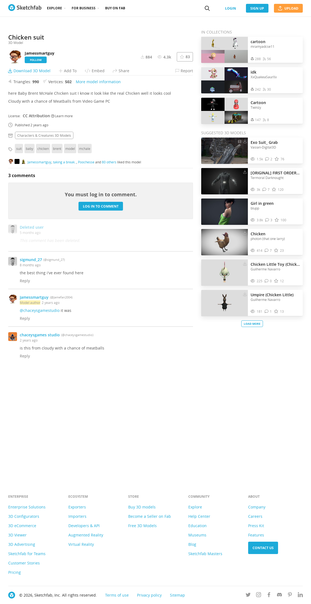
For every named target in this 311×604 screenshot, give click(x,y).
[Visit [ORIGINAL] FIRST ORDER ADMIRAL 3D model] (224, 181)
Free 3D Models (142, 525)
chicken (43, 252)
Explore (54, 8)
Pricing (14, 572)
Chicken (258, 233)
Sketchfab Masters (205, 553)
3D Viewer (17, 535)
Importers (77, 516)
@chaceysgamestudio (40, 413)
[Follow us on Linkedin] (300, 595)
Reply (25, 384)
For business (84, 8)
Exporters (77, 507)
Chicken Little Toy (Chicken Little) (275, 264)
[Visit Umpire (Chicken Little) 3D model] (224, 303)
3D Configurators (23, 516)
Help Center (199, 516)
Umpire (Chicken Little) (272, 294)
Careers (255, 516)
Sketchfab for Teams (27, 553)
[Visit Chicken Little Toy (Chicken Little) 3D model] (224, 272)
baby (29, 252)
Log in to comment (101, 309)
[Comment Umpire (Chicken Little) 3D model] (268, 311)
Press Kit (256, 525)
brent (57, 252)
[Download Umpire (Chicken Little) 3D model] (244, 293)
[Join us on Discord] (279, 595)
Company (256, 507)
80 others (109, 265)
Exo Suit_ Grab (264, 142)
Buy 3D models (142, 507)
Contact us (263, 548)
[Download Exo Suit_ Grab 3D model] (244, 141)
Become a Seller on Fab (149, 516)
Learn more (62, 219)
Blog (192, 544)
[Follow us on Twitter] (248, 595)
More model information (98, 185)
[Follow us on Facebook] (269, 595)
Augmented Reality (85, 535)
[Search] (207, 8)
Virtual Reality (81, 544)
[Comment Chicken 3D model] (268, 250)
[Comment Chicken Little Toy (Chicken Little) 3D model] (268, 281)
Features (256, 535)
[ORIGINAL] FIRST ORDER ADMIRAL (275, 172)
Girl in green (262, 203)
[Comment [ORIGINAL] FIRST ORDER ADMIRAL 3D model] (266, 189)
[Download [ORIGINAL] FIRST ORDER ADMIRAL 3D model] (244, 171)
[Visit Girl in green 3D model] (224, 211)
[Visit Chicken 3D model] (224, 242)
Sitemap (177, 595)
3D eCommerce (22, 525)
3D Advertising (21, 544)
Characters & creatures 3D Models (44, 239)
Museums (197, 535)
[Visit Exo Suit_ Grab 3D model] (224, 151)
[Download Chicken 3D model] (244, 232)
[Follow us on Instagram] (258, 595)
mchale (84, 252)
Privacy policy (149, 595)
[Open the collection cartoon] (224, 50)
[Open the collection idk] (224, 80)
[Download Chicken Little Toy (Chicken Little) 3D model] (244, 263)
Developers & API (84, 525)
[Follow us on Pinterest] (289, 595)
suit (19, 252)
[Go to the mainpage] (24, 8)
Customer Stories (24, 563)
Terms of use (117, 595)
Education (197, 525)
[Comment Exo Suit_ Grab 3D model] (269, 159)
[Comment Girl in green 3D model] (269, 220)
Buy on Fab (115, 8)
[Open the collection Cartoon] (224, 111)
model (70, 252)
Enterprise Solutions (27, 507)
